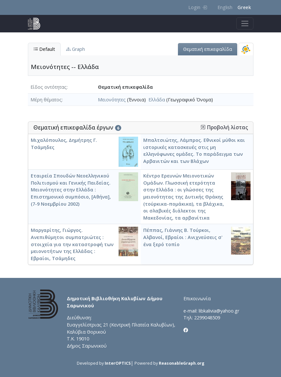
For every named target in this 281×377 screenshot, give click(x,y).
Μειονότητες (112, 100)
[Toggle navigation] (244, 23)
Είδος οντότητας (48, 87)
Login (197, 7)
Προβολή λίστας (224, 127)
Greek (244, 7)
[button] (202, 127)
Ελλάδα (156, 100)
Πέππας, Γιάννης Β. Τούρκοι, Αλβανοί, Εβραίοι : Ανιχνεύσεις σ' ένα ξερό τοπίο (183, 237)
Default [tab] (44, 49)
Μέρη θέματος (46, 100)
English (224, 7)
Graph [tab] (75, 49)
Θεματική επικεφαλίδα (207, 49)
